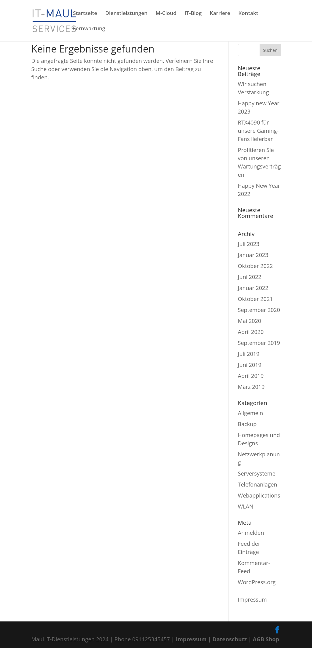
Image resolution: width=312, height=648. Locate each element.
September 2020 (259, 309)
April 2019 (251, 375)
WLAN (246, 506)
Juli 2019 (249, 353)
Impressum (252, 599)
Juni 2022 (249, 277)
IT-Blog (193, 13)
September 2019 (259, 342)
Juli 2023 (249, 244)
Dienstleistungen (126, 13)
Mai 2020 (249, 320)
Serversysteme (256, 473)
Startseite (85, 13)
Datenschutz (229, 639)
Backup (247, 424)
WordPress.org (257, 582)
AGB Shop (266, 639)
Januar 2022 (253, 287)
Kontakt (248, 13)
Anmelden (251, 532)
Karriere (220, 13)
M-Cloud (166, 13)
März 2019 (251, 386)
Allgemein (250, 413)
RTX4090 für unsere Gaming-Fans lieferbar (258, 131)
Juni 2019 (249, 364)
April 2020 (251, 331)
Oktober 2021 (255, 298)
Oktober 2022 (255, 266)
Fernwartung (89, 29)
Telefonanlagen (257, 484)
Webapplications (259, 495)
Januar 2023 (253, 255)
